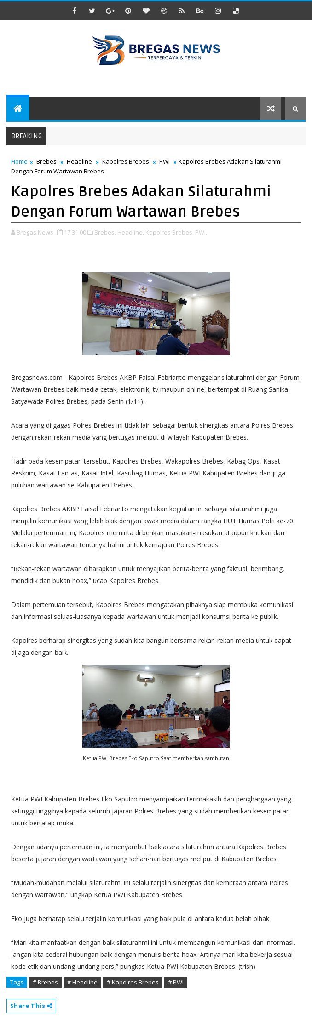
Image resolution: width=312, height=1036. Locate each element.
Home (19, 161)
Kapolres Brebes (125, 161)
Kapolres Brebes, (169, 232)
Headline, (130, 232)
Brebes (46, 161)
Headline (79, 161)
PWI (164, 161)
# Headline (82, 982)
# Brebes (45, 982)
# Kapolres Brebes (133, 982)
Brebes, (105, 232)
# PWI (176, 982)
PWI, (201, 232)
